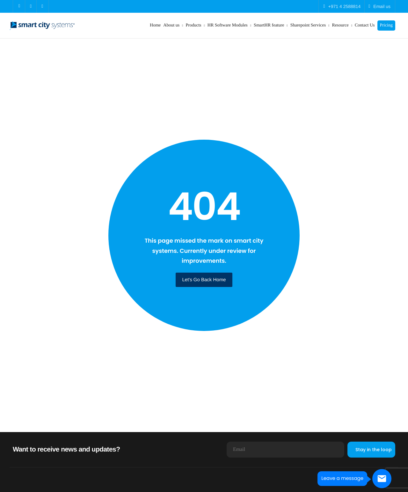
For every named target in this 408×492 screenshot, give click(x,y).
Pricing (386, 25)
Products (195, 25)
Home (155, 25)
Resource (342, 25)
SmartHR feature (271, 25)
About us (173, 25)
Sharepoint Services (310, 25)
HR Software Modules (229, 25)
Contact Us (365, 25)
